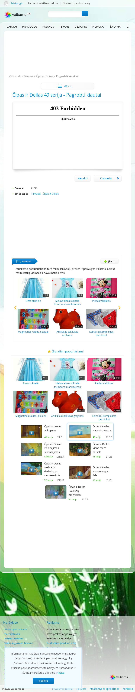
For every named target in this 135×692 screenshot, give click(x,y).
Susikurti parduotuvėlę (76, 3)
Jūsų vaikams (23, 261)
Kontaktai (104, 629)
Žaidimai (115, 26)
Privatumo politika (62, 688)
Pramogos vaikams (15, 629)
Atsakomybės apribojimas (104, 688)
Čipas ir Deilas (44, 76)
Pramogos (29, 26)
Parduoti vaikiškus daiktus (43, 3)
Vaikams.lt (15, 76)
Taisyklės (81, 688)
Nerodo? (82, 178)
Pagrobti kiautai (67, 76)
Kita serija (109, 178)
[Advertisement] (67, 52)
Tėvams (64, 26)
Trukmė (19, 188)
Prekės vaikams (13, 638)
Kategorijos (21, 193)
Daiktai (12, 26)
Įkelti (108, 261)
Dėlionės (81, 26)
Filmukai (98, 26)
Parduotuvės (12, 633)
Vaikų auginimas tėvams (18, 642)
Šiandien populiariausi (67, 351)
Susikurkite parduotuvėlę (60, 642)
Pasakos (48, 26)
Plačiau (60, 672)
